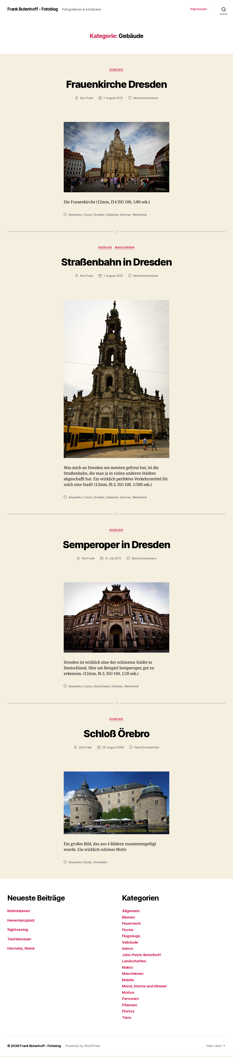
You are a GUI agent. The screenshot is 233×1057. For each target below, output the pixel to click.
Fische (128, 930)
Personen (130, 999)
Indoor (128, 949)
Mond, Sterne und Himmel (145, 987)
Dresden (99, 215)
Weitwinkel (141, 215)
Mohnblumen (19, 911)
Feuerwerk (132, 924)
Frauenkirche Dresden (116, 84)
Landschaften (134, 962)
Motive (128, 993)
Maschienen (125, 248)
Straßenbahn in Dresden (116, 262)
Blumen (129, 918)
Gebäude (116, 70)
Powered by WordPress (83, 1047)
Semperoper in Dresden (116, 545)
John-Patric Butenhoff (142, 955)
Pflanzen (129, 1005)
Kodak (88, 863)
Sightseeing (18, 930)
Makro (127, 968)
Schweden (101, 863)
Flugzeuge (131, 937)
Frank (89, 98)
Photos (128, 1012)
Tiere (127, 1018)
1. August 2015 (113, 98)
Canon (88, 215)
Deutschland (102, 687)
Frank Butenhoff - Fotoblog (34, 9)
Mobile (128, 980)
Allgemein (131, 911)
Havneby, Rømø (21, 949)
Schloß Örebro (116, 734)
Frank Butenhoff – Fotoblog (41, 1047)
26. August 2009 (113, 748)
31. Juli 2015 (112, 559)
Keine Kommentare (146, 98)
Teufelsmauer (20, 939)
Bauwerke (75, 215)
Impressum (198, 9)
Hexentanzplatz (21, 921)
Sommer (126, 215)
